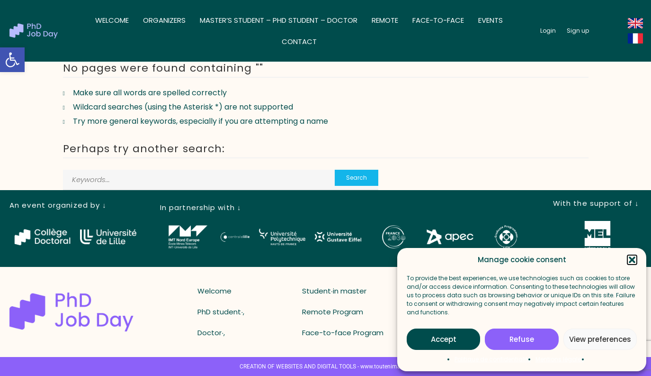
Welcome (112, 20)
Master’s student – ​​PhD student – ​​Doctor (278, 20)
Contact (299, 41)
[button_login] (548, 31)
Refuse (521, 339)
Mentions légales (559, 359)
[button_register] (577, 30)
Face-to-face (438, 20)
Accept (443, 339)
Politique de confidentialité (493, 359)
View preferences (600, 339)
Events (490, 20)
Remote (385, 20)
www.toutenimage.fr (386, 366)
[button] (12, 59)
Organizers (164, 20)
